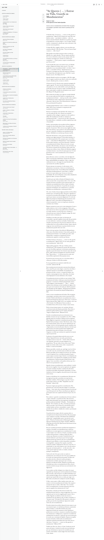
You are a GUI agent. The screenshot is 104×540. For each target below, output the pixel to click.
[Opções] (101, 5)
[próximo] (102, 271)
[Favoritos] (96, 5)
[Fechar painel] (17, 6)
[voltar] (1, 6)
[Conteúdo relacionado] (99, 5)
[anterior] (20, 271)
